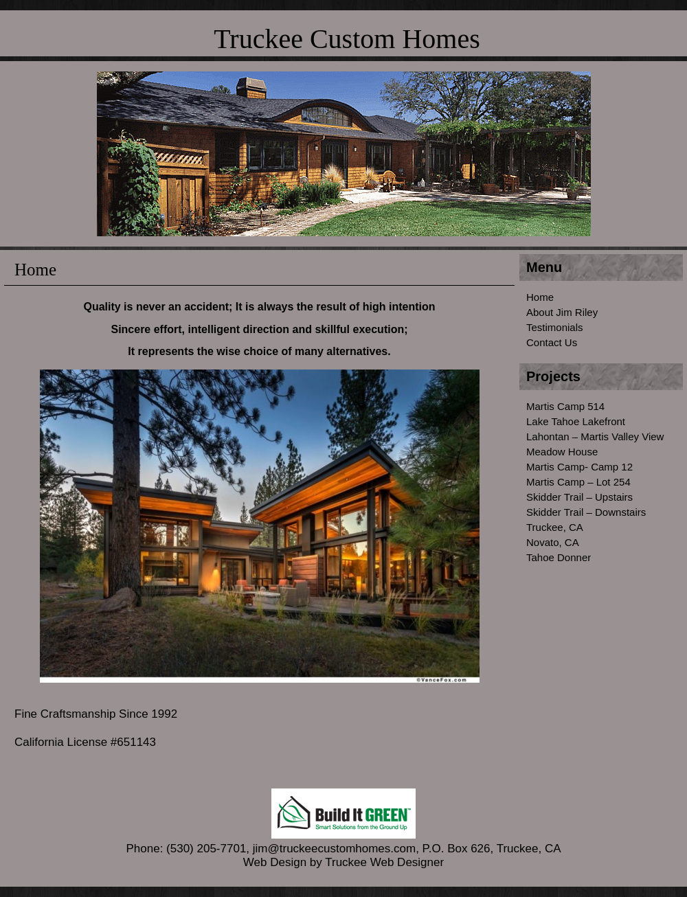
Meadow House (562, 451)
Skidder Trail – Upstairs (579, 497)
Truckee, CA (554, 527)
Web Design (274, 862)
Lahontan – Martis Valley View (595, 436)
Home (540, 297)
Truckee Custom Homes (347, 38)
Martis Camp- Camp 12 (579, 467)
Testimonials (554, 327)
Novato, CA (552, 542)
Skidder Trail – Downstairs (586, 512)
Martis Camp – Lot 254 (578, 482)
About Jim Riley (562, 312)
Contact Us (551, 342)
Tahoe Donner (558, 557)
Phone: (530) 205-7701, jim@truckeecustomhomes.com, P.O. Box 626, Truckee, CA (343, 841)
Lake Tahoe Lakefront (575, 421)
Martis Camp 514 (565, 406)
